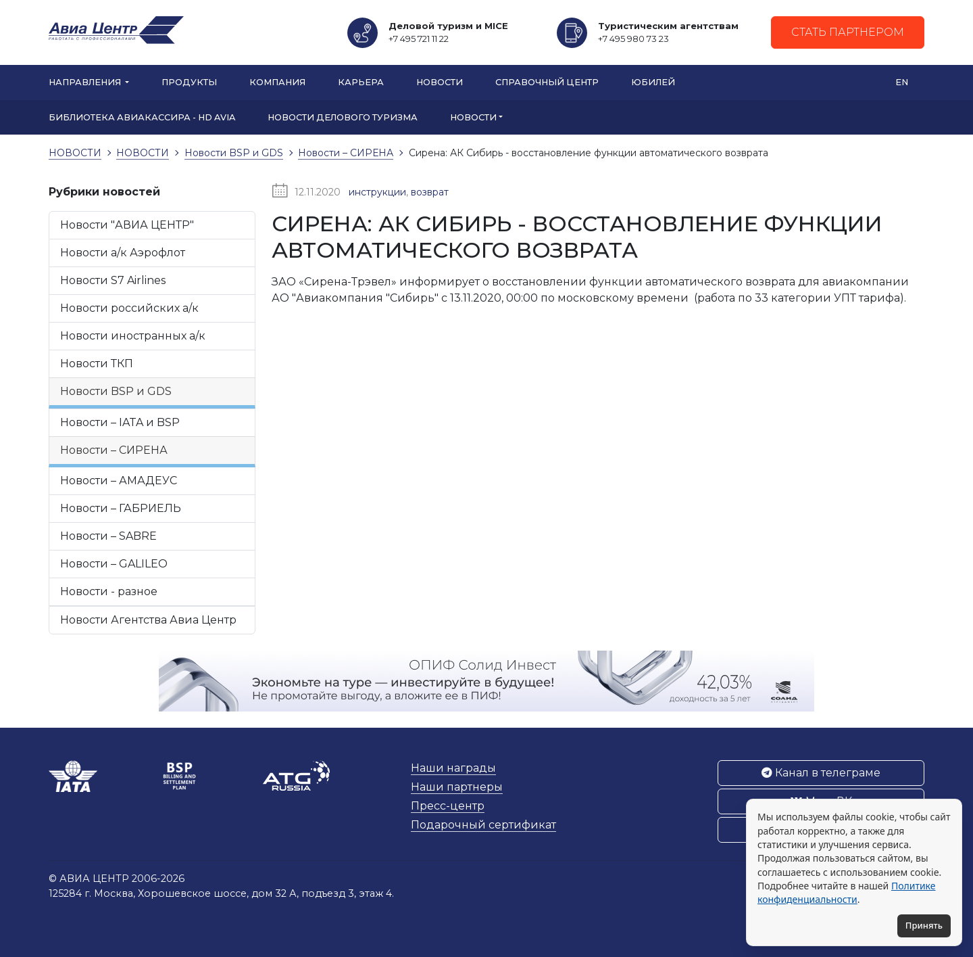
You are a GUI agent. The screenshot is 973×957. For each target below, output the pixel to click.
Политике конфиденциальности (846, 892)
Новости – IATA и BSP (120, 422)
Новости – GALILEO (114, 563)
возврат (430, 192)
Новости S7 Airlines (113, 280)
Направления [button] (86, 82)
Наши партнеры (457, 786)
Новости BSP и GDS (116, 391)
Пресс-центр (447, 805)
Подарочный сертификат (483, 824)
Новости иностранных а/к (132, 335)
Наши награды (453, 768)
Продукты (189, 82)
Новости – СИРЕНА (114, 450)
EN (901, 82)
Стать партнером (847, 32)
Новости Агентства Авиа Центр (148, 619)
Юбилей (653, 82)
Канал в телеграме (821, 772)
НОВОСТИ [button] (473, 117)
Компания (277, 82)
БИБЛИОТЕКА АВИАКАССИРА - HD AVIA (142, 117)
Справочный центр (547, 82)
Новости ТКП (96, 363)
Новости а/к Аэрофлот (122, 252)
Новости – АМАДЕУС (118, 480)
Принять (924, 925)
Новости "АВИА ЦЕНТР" (127, 224)
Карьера (361, 82)
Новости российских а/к (129, 308)
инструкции (377, 192)
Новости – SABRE (108, 536)
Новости (439, 82)
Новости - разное (108, 591)
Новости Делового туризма (343, 117)
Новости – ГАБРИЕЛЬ (120, 508)
